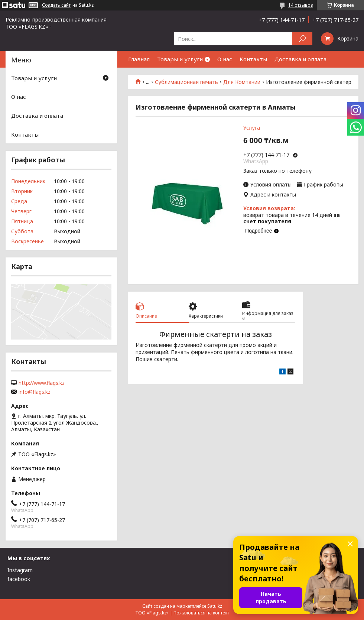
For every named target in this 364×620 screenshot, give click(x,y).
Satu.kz (214, 606)
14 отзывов (300, 5)
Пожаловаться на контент (201, 613)
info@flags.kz (35, 392)
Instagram (20, 570)
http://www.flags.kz (42, 383)
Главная (139, 59)
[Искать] (302, 38)
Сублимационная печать (186, 82)
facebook (18, 578)
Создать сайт (56, 5)
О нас (224, 59)
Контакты (253, 59)
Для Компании (241, 82)
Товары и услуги (180, 59)
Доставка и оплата (300, 59)
